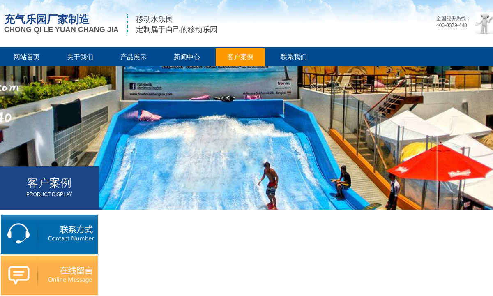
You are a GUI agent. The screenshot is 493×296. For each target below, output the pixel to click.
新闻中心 (187, 56)
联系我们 (294, 56)
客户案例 (240, 56)
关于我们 (80, 56)
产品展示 (133, 56)
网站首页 (27, 56)
